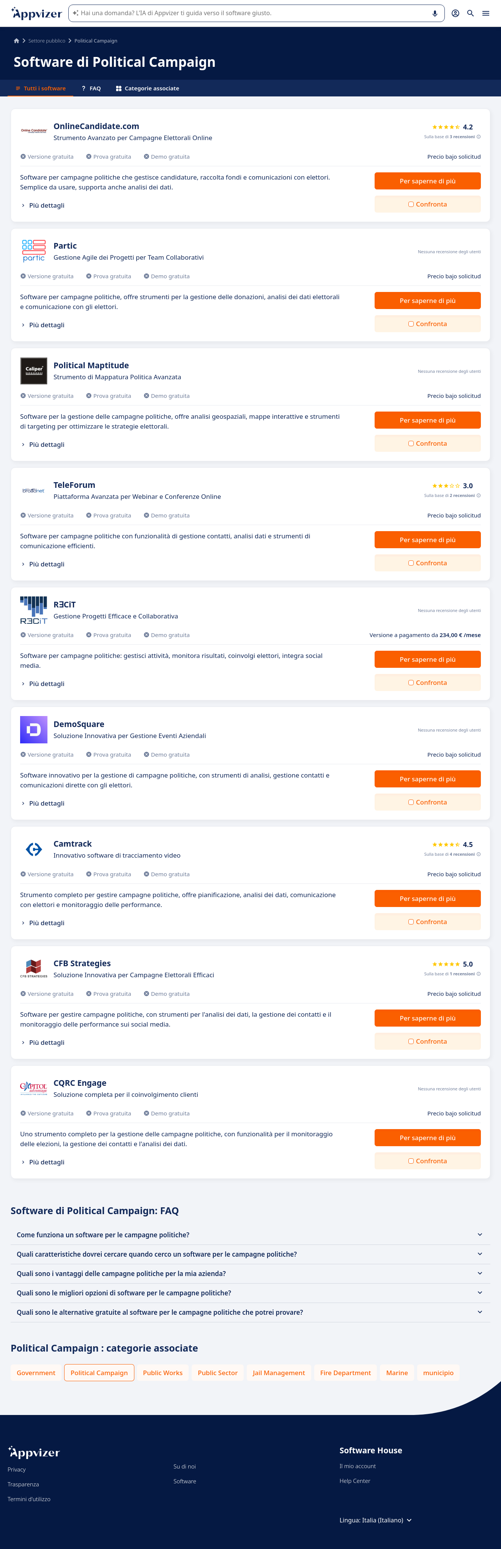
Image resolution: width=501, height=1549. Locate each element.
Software (184, 1481)
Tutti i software (40, 88)
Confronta (431, 204)
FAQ (91, 88)
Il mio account (358, 1466)
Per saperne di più (427, 181)
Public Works (163, 1372)
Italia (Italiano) (388, 1520)
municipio (438, 1372)
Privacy (16, 1469)
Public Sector (218, 1372)
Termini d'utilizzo (29, 1499)
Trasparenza (23, 1484)
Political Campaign (99, 1372)
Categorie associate (148, 88)
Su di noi (184, 1466)
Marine (397, 1372)
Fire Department (345, 1372)
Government (36, 1372)
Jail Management (279, 1372)
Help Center (355, 1480)
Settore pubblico (46, 40)
